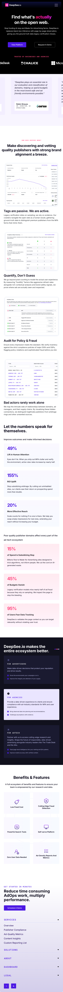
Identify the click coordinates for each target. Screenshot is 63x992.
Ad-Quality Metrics (13, 934)
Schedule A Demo (15, 908)
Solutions (11, 949)
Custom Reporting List (15, 943)
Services (10, 919)
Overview (9, 925)
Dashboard (11, 967)
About (8, 958)
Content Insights (12, 938)
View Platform (17, 45)
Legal (8, 975)
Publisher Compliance (15, 930)
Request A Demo (45, 45)
